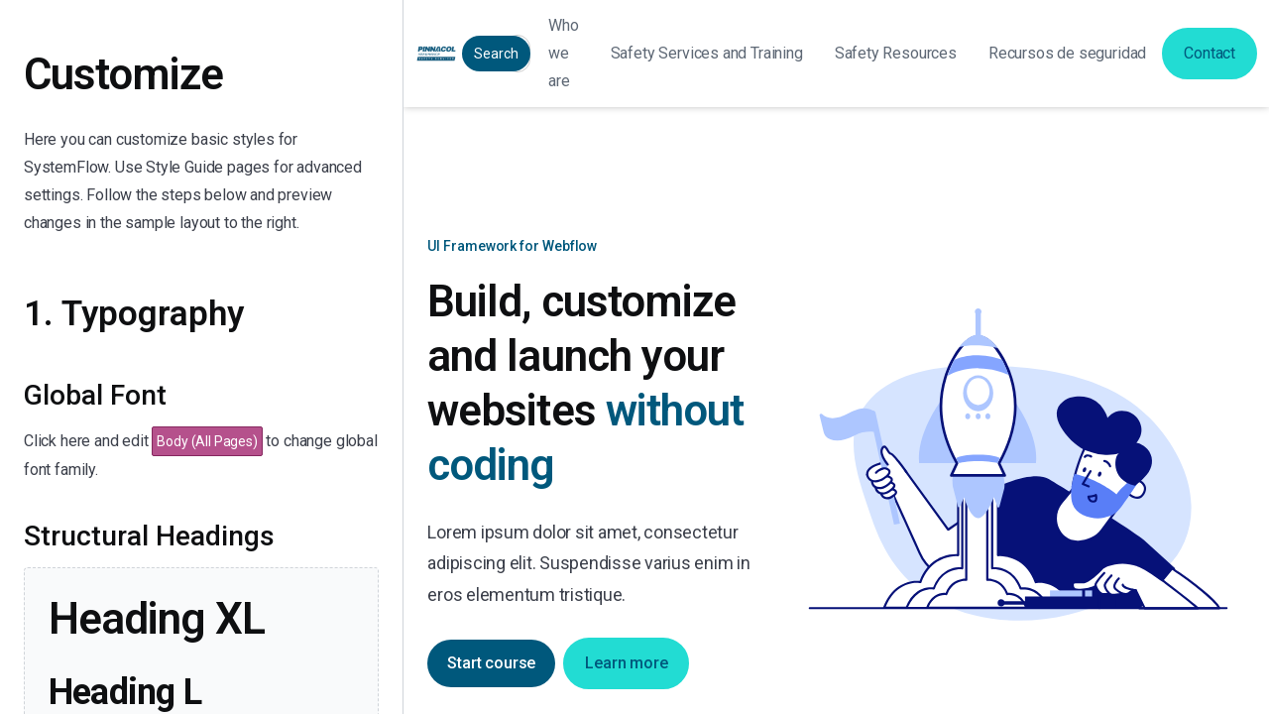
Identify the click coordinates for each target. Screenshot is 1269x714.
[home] (435, 53)
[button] (707, 53)
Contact (1209, 53)
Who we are (563, 53)
